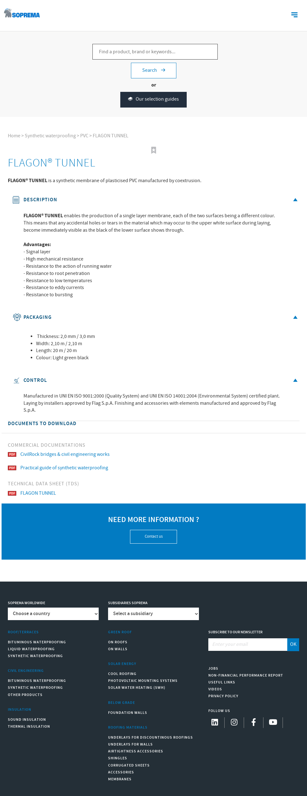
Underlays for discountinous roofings (150, 737)
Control (156, 380)
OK (293, 644)
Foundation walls (127, 712)
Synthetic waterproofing (50, 136)
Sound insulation (27, 719)
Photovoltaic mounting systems (143, 680)
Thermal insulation (29, 726)
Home (14, 136)
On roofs (117, 642)
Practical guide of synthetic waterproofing (58, 468)
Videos (215, 689)
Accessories (121, 772)
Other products (25, 695)
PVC (84, 136)
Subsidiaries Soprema (128, 603)
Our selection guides (153, 99)
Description (156, 200)
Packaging (156, 317)
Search (153, 70)
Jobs (213, 668)
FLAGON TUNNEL (110, 136)
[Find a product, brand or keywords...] (155, 52)
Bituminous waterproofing (37, 642)
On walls (117, 649)
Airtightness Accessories (135, 751)
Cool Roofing (122, 674)
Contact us (154, 536)
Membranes (120, 779)
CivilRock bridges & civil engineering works (59, 454)
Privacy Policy (223, 696)
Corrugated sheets (129, 765)
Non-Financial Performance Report (245, 675)
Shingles (117, 758)
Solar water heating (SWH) (136, 687)
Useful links (221, 682)
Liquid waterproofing (31, 649)
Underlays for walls (130, 744)
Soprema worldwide (26, 603)
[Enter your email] (248, 644)
